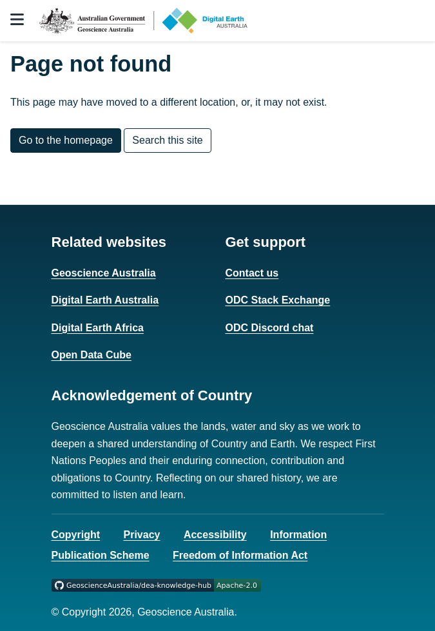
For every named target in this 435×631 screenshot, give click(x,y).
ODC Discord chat (270, 327)
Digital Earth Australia (105, 300)
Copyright (76, 534)
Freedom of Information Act (240, 555)
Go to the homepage (66, 140)
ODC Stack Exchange (278, 300)
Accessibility (215, 534)
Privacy (142, 534)
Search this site (167, 140)
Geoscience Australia (104, 272)
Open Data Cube (91, 354)
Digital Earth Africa (98, 327)
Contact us (252, 272)
